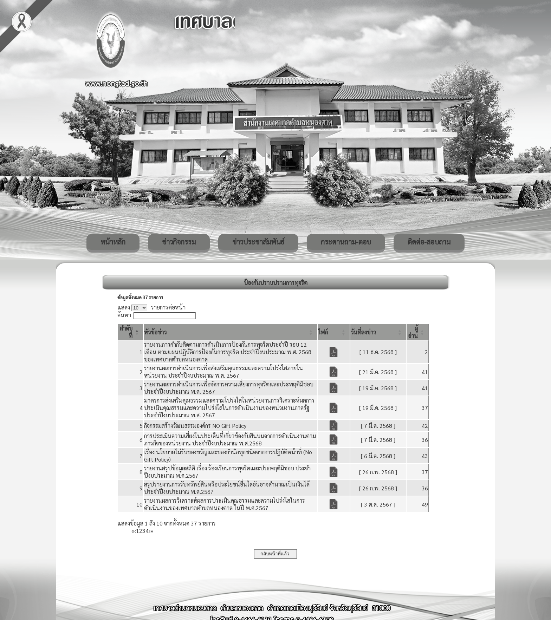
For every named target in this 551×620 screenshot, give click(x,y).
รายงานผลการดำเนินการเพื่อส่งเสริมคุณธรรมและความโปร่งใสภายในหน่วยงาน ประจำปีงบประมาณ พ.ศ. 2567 (223, 371)
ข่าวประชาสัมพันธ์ (258, 241)
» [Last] (151, 530)
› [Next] (149, 530)
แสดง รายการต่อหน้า (151, 307)
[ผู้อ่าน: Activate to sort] (418, 332)
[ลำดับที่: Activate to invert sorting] (130, 332)
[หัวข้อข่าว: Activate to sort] (230, 332)
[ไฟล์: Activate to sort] (334, 332)
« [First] (132, 530)
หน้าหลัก (113, 241)
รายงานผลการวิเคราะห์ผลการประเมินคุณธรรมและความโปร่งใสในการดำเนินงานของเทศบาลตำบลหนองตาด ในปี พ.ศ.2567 (224, 504)
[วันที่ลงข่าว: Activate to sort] (378, 332)
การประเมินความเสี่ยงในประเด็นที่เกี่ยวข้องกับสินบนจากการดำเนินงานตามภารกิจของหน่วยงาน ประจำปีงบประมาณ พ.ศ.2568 (230, 439)
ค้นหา (124, 315)
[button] (155, 332)
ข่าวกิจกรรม (179, 241)
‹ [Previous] (135, 530)
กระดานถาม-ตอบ (346, 241)
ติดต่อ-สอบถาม (429, 241)
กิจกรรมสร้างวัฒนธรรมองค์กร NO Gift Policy (195, 425)
